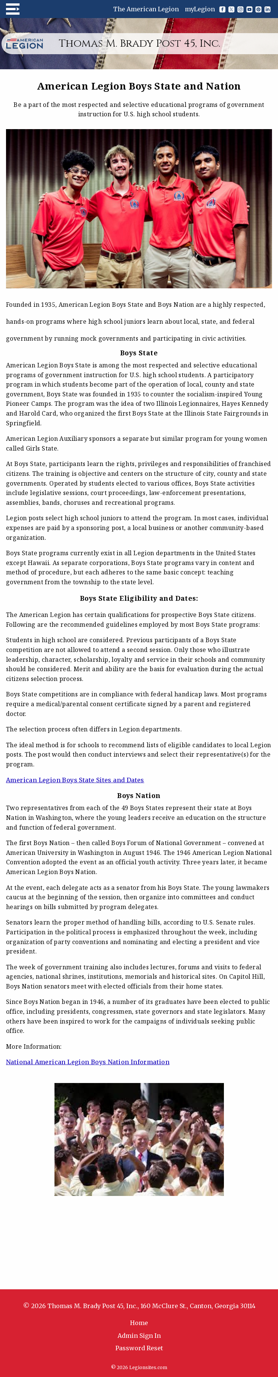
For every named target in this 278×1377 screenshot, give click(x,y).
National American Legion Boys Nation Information (87, 1062)
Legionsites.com (148, 1367)
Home (139, 1323)
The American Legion (146, 9)
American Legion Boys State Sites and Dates (75, 780)
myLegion (200, 9)
